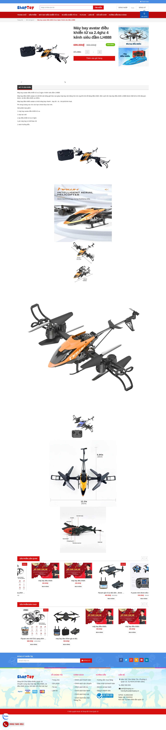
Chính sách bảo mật (82, 710)
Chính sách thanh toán (83, 696)
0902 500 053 (126, 701)
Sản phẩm (56, 699)
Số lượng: (77, 52)
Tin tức (54, 703)
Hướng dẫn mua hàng (105, 696)
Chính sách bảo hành (82, 706)
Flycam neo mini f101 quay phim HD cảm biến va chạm (40, 608)
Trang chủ (56, 696)
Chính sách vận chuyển (83, 699)
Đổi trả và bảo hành (104, 703)
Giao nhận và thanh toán (106, 699)
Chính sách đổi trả (81, 703)
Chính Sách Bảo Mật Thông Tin (82, 715)
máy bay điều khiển (67, 596)
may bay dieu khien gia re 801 (66, 654)
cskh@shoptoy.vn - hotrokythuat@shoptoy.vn (130, 705)
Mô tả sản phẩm (25, 103)
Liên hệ (55, 706)
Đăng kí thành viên (104, 706)
